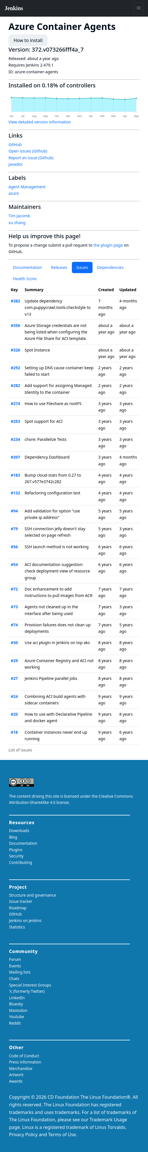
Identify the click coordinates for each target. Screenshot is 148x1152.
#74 (14, 624)
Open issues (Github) (27, 151)
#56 (14, 546)
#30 (14, 642)
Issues (82, 267)
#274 (15, 403)
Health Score (25, 278)
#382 (15, 301)
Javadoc (15, 164)
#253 (15, 421)
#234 (15, 439)
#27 (14, 678)
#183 (15, 475)
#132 (15, 493)
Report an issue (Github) (30, 157)
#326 (15, 350)
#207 (15, 457)
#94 (14, 511)
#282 (15, 385)
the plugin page (108, 245)
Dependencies (110, 267)
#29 (14, 660)
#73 (14, 606)
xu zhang (16, 222)
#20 (14, 714)
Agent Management (27, 186)
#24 (14, 696)
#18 (14, 732)
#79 (14, 528)
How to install (28, 40)
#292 (15, 367)
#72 (14, 589)
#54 (14, 564)
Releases (59, 267)
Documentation (27, 267)
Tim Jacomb (19, 215)
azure (13, 193)
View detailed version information (39, 122)
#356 (15, 325)
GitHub (15, 144)
